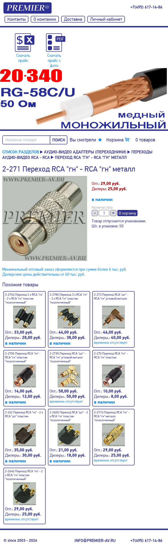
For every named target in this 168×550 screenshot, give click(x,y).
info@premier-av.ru (95, 540)
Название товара (20, 140)
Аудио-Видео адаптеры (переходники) (85, 152)
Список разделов (20, 152)
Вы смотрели (83, 140)
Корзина (130, 140)
